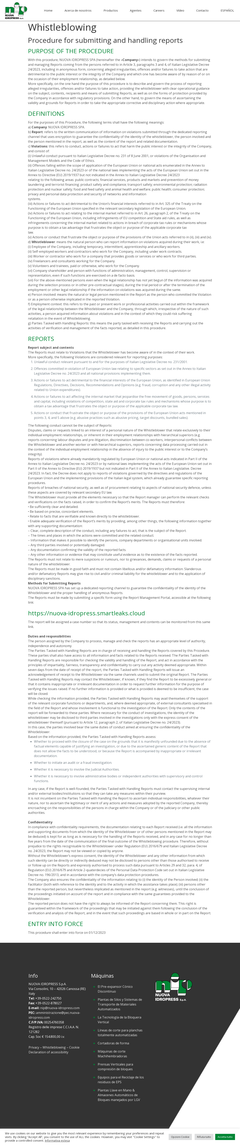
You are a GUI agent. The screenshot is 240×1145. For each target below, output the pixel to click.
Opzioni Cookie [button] (180, 1137)
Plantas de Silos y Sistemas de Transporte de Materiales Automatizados (120, 1004)
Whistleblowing (54, 1047)
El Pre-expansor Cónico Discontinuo (115, 989)
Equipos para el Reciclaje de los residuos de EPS (121, 1079)
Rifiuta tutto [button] (204, 1137)
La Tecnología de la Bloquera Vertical (119, 1019)
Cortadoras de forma (113, 1043)
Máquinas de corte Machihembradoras (112, 1053)
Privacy (34, 1047)
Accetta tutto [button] (225, 1137)
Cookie (74, 1047)
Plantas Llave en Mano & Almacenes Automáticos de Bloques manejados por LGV (119, 1095)
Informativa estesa (57, 1140)
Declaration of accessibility (48, 1052)
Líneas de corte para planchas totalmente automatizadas (120, 1032)
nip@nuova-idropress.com (60, 1008)
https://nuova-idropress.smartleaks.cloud (86, 613)
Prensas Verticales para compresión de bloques (115, 1066)
